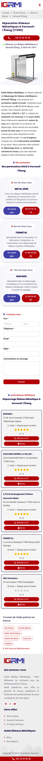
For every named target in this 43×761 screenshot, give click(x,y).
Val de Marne (24, 628)
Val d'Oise (9, 628)
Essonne (27, 638)
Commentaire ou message (15, 359)
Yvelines (8, 643)
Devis (21, 443)
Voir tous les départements (16, 648)
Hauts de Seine (11, 638)
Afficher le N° (21, 438)
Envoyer (21, 382)
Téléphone (9, 328)
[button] (40, 5)
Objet (6, 349)
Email (6, 339)
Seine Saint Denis (12, 633)
